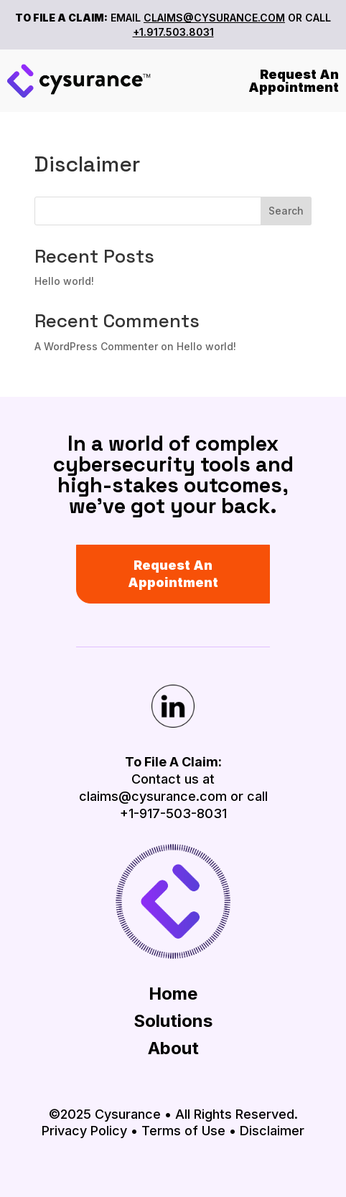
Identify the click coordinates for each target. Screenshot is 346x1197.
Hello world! (64, 281)
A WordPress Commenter (96, 346)
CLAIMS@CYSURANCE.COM (214, 17)
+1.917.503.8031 (173, 32)
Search (286, 211)
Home (173, 993)
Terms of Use (183, 1130)
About (173, 1048)
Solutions (173, 1020)
